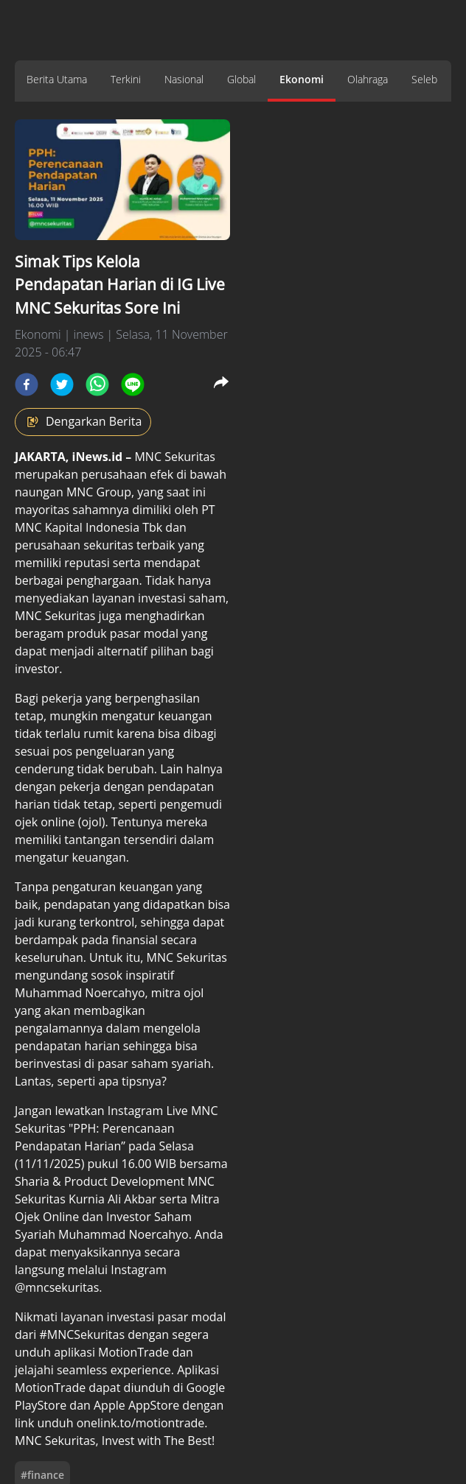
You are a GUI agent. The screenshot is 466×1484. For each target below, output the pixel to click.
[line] (133, 384)
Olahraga (367, 79)
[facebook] (26, 384)
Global (241, 79)
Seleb (424, 79)
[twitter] (62, 384)
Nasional (184, 79)
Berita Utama (57, 79)
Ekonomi (301, 79)
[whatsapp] (97, 384)
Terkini (126, 79)
